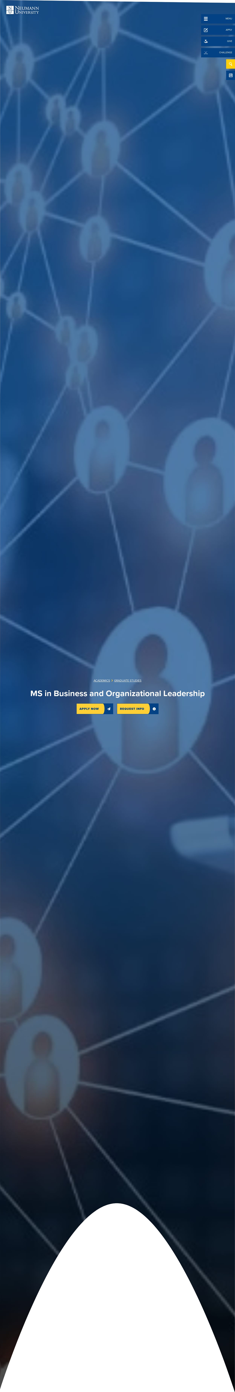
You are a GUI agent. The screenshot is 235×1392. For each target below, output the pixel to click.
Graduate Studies (127, 681)
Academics (102, 681)
